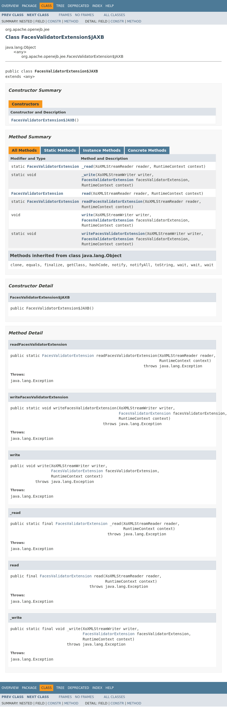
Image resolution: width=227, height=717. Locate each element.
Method (71, 21)
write (87, 215)
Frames (65, 15)
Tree (60, 6)
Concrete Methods (147, 150)
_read (87, 166)
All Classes (114, 15)
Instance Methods (101, 150)
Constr (54, 21)
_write (88, 175)
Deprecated (78, 6)
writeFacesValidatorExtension (113, 233)
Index (97, 6)
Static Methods (60, 150)
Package (29, 6)
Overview (10, 6)
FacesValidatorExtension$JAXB (42, 120)
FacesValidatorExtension (53, 166)
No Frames (84, 15)
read (86, 193)
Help (109, 6)
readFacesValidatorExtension (112, 201)
